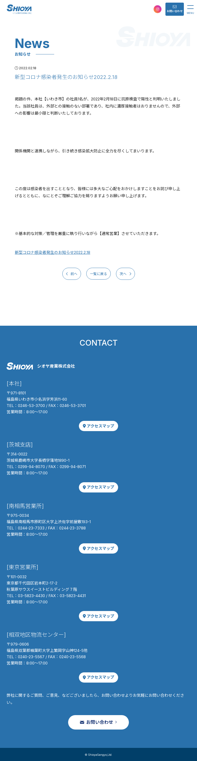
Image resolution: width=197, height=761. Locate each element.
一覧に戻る (98, 273)
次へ (123, 273)
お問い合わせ (175, 9)
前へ (73, 273)
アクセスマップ (98, 426)
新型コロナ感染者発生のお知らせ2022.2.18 (52, 252)
